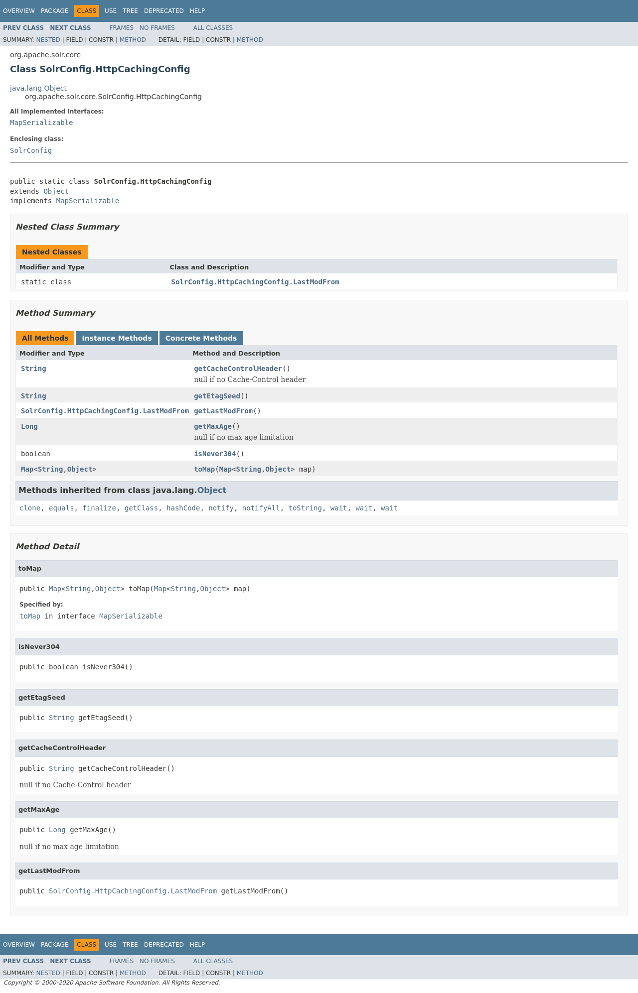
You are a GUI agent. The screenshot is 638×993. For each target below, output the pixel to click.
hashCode (183, 508)
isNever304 (215, 454)
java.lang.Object (38, 88)
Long (29, 426)
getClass (141, 508)
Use (111, 10)
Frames (122, 27)
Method (133, 39)
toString (305, 508)
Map (27, 469)
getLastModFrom (223, 411)
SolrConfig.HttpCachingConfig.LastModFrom (255, 282)
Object (56, 191)
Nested (48, 39)
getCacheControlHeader (238, 368)
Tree (130, 10)
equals (61, 508)
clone (29, 508)
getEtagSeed (217, 396)
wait (338, 508)
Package (54, 10)
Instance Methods (117, 338)
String (33, 368)
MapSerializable (41, 122)
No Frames (157, 27)
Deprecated (164, 10)
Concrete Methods (201, 338)
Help (197, 10)
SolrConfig (31, 150)
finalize (99, 508)
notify (221, 508)
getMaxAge (213, 426)
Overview (19, 10)
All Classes (213, 27)
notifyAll (261, 508)
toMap (204, 469)
